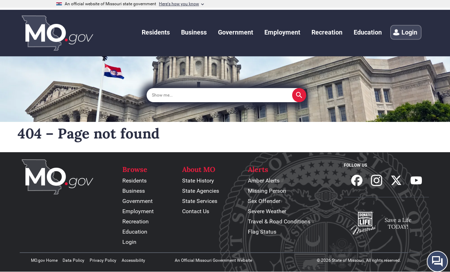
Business (133, 190)
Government (137, 201)
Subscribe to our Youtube (416, 180)
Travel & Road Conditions (281, 221)
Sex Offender (264, 201)
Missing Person (267, 190)
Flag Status (262, 231)
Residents (134, 180)
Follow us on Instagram (376, 180)
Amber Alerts (266, 180)
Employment (138, 211)
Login (129, 242)
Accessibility (133, 260)
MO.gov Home (44, 260)
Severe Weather (267, 211)
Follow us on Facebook (357, 180)
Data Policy (73, 260)
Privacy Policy (103, 260)
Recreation (135, 221)
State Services (199, 201)
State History (198, 180)
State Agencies (200, 190)
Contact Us (195, 211)
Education (134, 231)
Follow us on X (396, 180)
